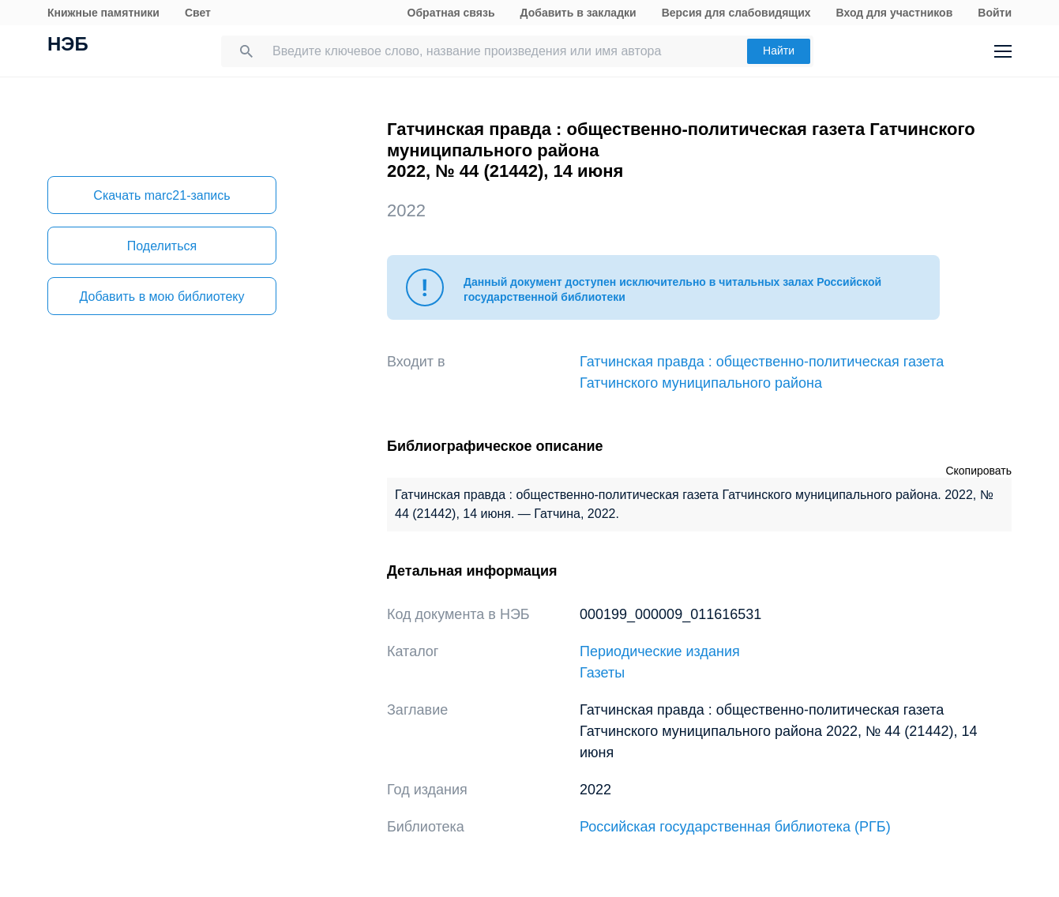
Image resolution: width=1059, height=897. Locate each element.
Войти (995, 12)
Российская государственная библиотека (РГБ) (735, 827)
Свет (198, 12)
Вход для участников (894, 12)
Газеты (602, 673)
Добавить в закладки (578, 12)
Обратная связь (451, 12)
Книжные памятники (103, 12)
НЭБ (67, 45)
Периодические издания (660, 651)
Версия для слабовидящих (736, 12)
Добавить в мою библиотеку (161, 296)
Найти (778, 50)
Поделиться (162, 246)
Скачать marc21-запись (161, 195)
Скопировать (978, 470)
